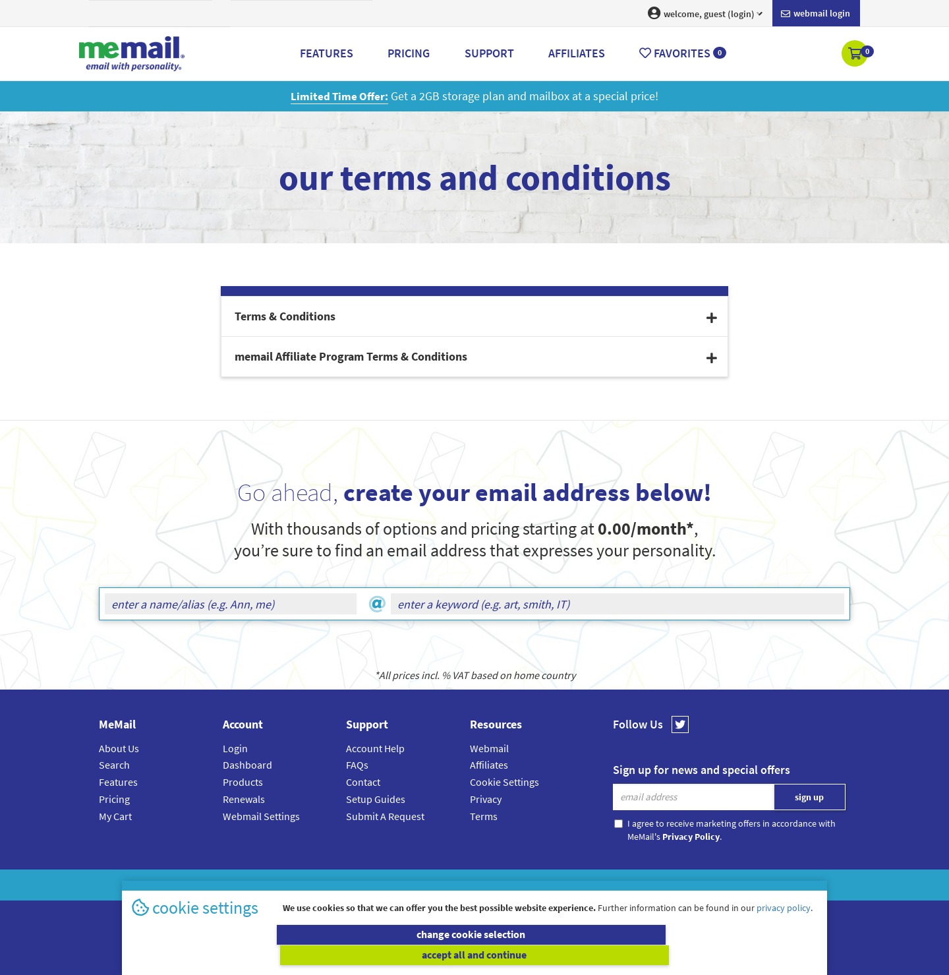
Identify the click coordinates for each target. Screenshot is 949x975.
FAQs (357, 764)
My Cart (115, 815)
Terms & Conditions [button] (476, 316)
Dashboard (247, 764)
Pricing (114, 799)
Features (118, 781)
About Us (119, 748)
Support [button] (489, 53)
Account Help (375, 748)
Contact (363, 781)
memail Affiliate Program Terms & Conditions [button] (476, 356)
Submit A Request (385, 815)
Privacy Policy (505, 884)
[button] (856, 55)
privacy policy (784, 928)
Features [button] (326, 53)
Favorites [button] (682, 53)
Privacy (486, 799)
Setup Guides (375, 799)
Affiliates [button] (576, 53)
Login (235, 748)
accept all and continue (648, 955)
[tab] (474, 316)
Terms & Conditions (564, 884)
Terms (484, 815)
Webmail (489, 748)
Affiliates (489, 764)
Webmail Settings (261, 815)
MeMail (388, 884)
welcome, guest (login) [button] (705, 13)
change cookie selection (301, 955)
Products (243, 781)
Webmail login (815, 14)
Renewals (244, 799)
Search (114, 764)
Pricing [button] (409, 53)
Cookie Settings (504, 781)
